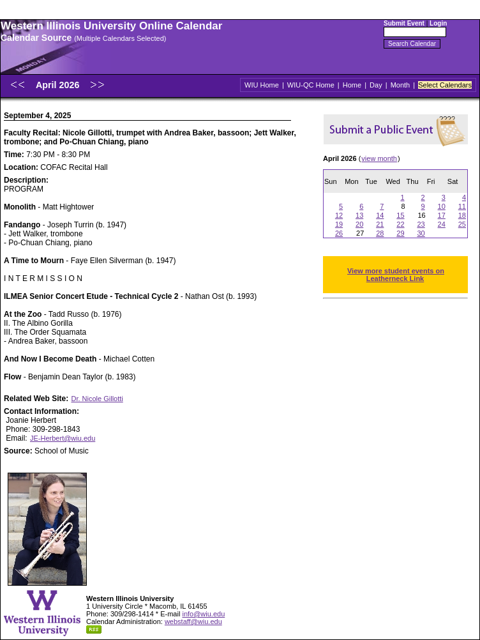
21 (380, 224)
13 (359, 215)
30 (420, 233)
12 (339, 215)
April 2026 (59, 85)
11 (462, 206)
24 (442, 224)
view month (379, 158)
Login (438, 23)
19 (339, 224)
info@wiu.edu (203, 614)
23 (420, 224)
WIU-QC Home (310, 85)
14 (380, 215)
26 (339, 233)
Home (352, 85)
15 (400, 215)
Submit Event (404, 23)
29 (400, 233)
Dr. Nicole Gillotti (97, 398)
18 (462, 215)
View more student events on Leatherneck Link (395, 274)
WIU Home (261, 85)
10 (442, 206)
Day (376, 85)
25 (462, 224)
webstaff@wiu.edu (193, 621)
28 (380, 233)
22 (400, 224)
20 (359, 224)
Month (400, 85)
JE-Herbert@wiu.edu (62, 438)
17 (442, 215)
